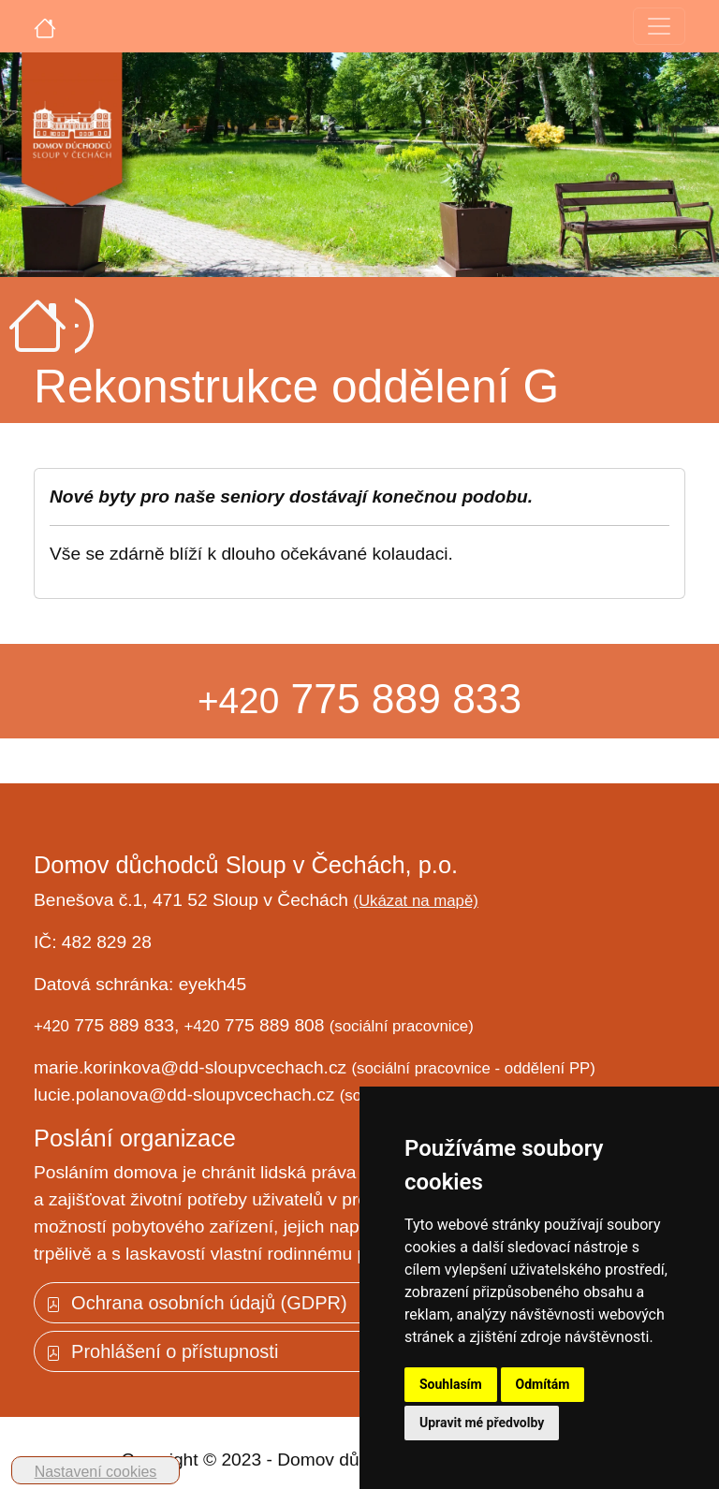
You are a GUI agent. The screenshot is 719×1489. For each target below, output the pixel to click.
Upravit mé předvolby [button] (481, 1422)
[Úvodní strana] (45, 26)
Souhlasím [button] (450, 1384)
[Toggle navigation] (659, 26)
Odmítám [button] (543, 1384)
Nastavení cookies (96, 1472)
